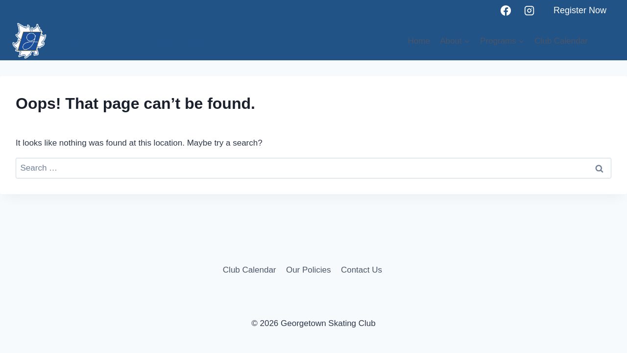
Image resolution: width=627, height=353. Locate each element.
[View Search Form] (606, 41)
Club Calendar (561, 41)
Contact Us (361, 270)
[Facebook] (505, 10)
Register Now (580, 10)
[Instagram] (529, 10)
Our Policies (308, 270)
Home (419, 41)
